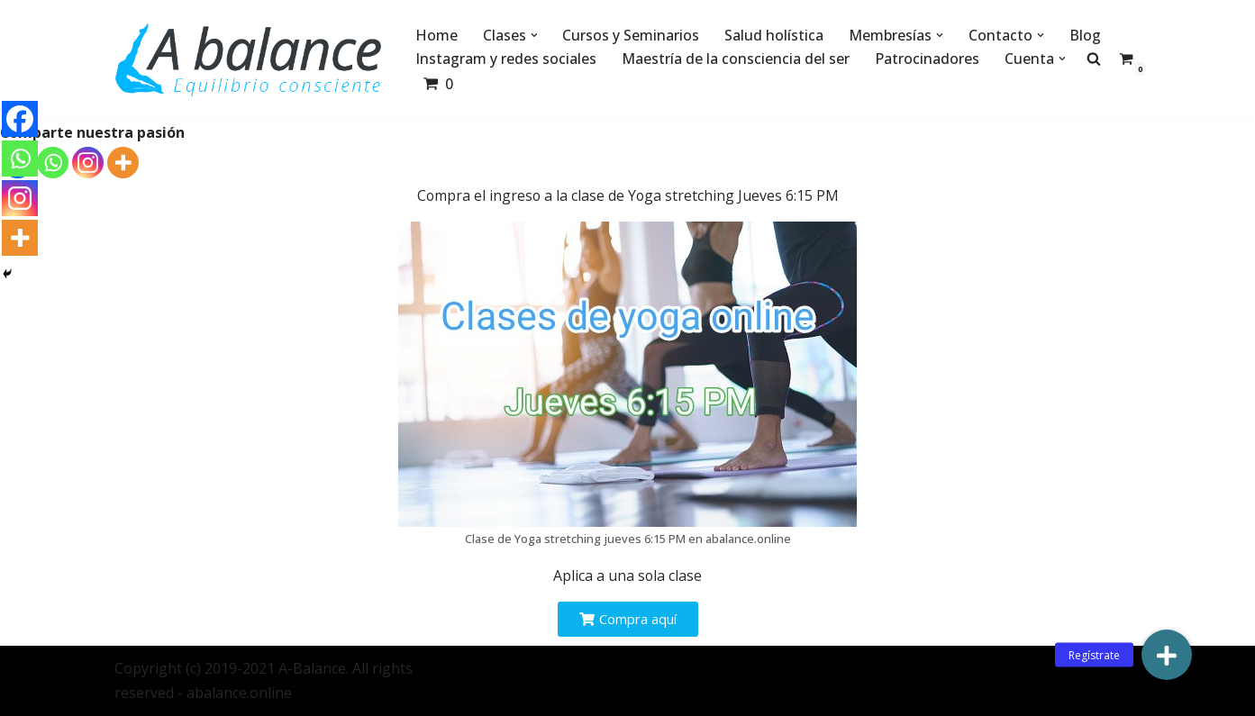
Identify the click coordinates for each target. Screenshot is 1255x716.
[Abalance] (249, 60)
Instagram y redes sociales (505, 58)
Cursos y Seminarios (631, 35)
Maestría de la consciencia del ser (736, 58)
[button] (534, 35)
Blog (1086, 35)
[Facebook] (20, 119)
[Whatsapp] (52, 162)
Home (436, 35)
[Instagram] (88, 162)
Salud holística (774, 35)
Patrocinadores (927, 58)
